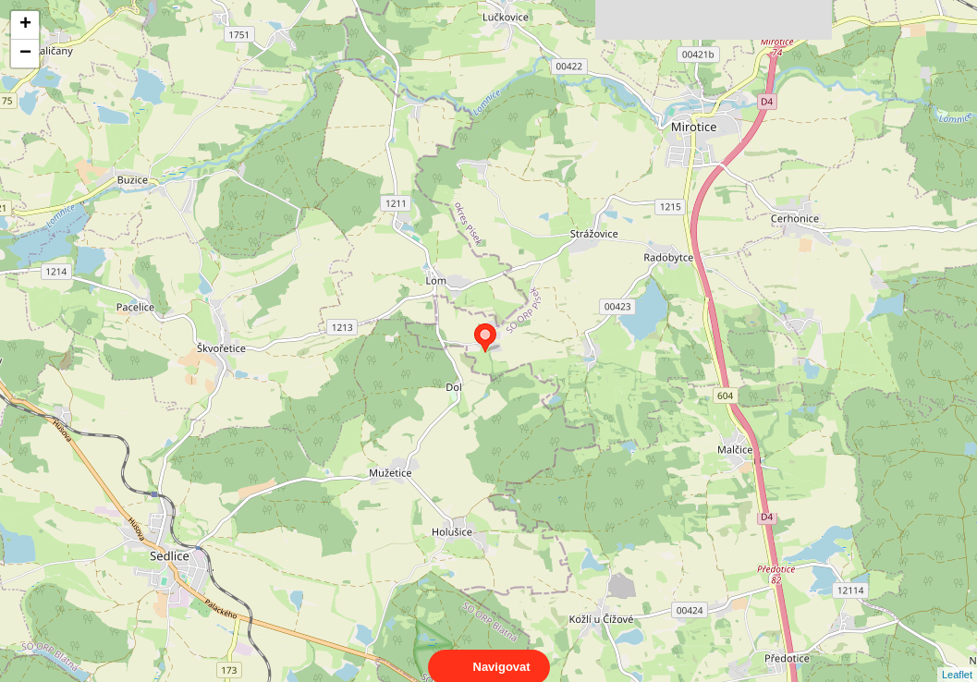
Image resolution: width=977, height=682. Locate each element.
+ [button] (25, 25)
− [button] (25, 53)
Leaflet (957, 658)
